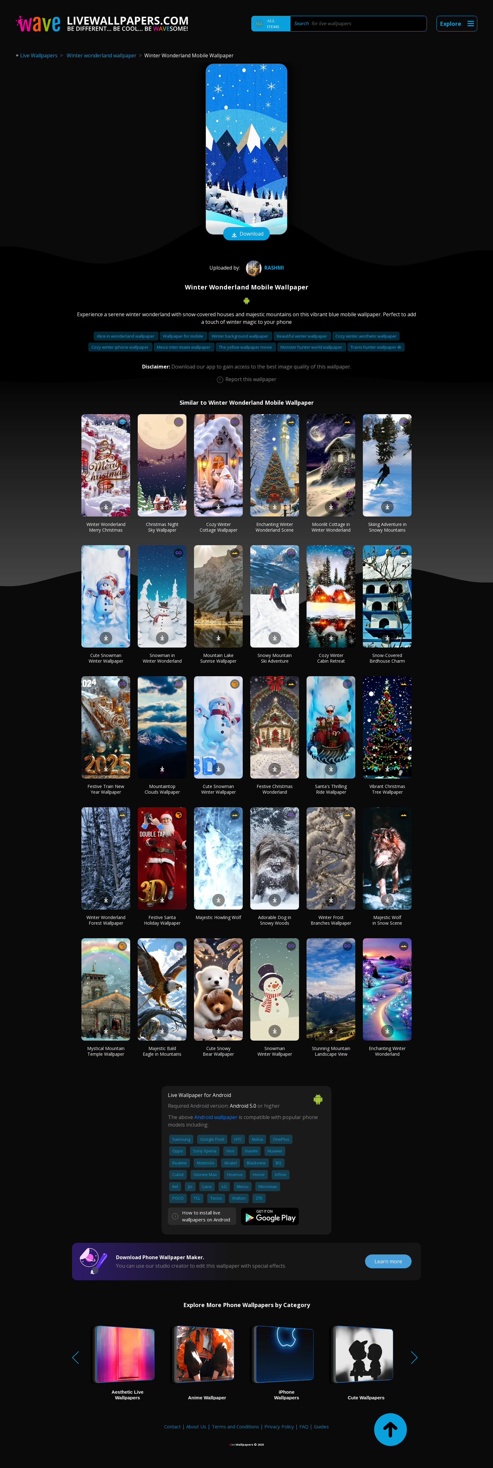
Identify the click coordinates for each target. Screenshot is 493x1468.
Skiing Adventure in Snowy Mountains (387, 527)
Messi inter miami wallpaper (184, 347)
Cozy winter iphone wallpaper (120, 347)
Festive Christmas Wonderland (275, 789)
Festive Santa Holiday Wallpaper (162, 920)
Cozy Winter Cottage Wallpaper (218, 527)
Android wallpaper (215, 1117)
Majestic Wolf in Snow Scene (387, 920)
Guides (321, 1426)
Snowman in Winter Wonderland (162, 658)
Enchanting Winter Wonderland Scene (275, 527)
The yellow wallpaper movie (246, 347)
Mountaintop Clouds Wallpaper (162, 789)
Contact (172, 1426)
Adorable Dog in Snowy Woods (274, 920)
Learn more (388, 1261)
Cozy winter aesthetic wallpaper (365, 336)
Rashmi (264, 267)
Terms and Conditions (235, 1426)
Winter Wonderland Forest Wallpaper (105, 920)
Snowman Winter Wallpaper (275, 1051)
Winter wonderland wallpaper (101, 55)
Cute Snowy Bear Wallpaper (218, 1051)
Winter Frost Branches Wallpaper (331, 920)
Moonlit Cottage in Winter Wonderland (331, 527)
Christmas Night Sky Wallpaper (162, 527)
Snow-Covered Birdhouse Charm (387, 658)
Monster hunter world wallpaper (311, 347)
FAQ (303, 1426)
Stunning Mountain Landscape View (331, 1051)
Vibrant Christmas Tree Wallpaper (387, 789)
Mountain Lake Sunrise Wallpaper (218, 658)
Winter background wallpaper (240, 336)
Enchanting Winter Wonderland (387, 1051)
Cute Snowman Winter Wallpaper (106, 658)
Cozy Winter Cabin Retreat (331, 658)
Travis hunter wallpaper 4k (376, 347)
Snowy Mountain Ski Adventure (275, 658)
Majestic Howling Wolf (218, 917)
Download (246, 234)
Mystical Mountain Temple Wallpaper (106, 1051)
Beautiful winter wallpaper (302, 336)
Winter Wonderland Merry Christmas (105, 527)
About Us (196, 1426)
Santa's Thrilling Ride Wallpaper (331, 789)
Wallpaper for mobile (183, 336)
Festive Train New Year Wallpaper (105, 789)
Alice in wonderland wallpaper (126, 336)
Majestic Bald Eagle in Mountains (162, 1051)
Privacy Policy (279, 1426)
